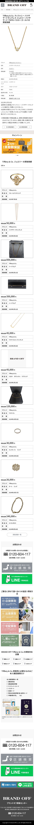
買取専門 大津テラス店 (14, 98)
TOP (2, 9)
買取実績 (8, 9)
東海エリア (7, 664)
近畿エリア (18, 659)
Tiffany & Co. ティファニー (15, 62)
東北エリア (18, 664)
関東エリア (7, 659)
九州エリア (29, 664)
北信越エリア (29, 659)
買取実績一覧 (17, 534)
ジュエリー (11, 68)
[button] (16, 155)
